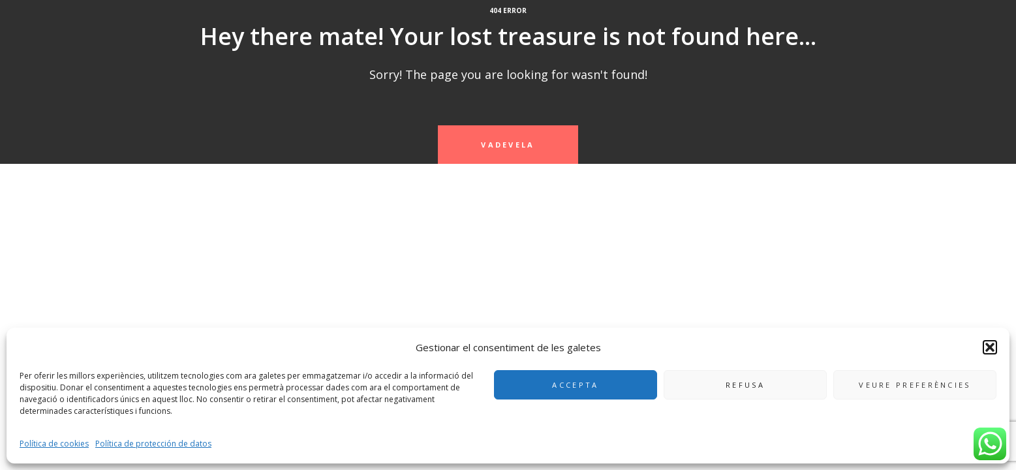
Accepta (575, 385)
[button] (989, 347)
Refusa (745, 385)
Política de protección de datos (153, 443)
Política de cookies (54, 443)
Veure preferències (914, 385)
